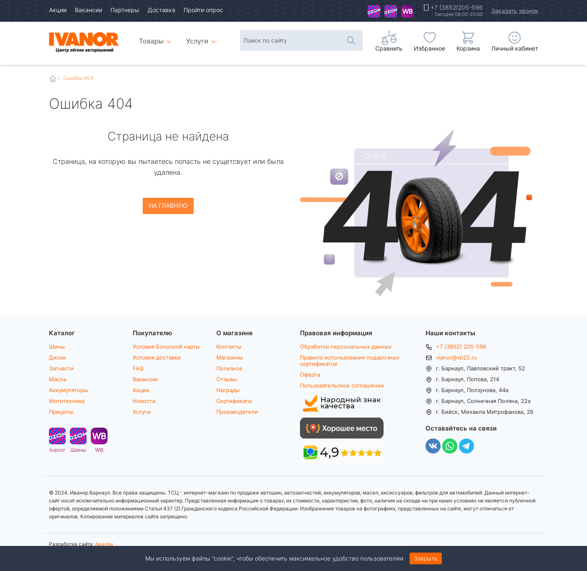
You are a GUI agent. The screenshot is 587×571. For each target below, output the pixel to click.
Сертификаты (234, 401)
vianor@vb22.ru (456, 357)
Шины (390, 11)
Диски (57, 357)
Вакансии (88, 10)
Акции (58, 10)
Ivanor (374, 11)
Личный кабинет (514, 48)
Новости (144, 401)
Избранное (429, 48)
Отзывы (226, 379)
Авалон (104, 543)
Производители (237, 411)
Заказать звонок (514, 11)
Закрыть (426, 558)
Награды (228, 390)
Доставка (161, 10)
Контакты (228, 346)
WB (407, 11)
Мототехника (67, 401)
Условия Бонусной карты (166, 346)
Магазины (229, 357)
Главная (52, 78)
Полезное (229, 368)
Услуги (142, 411)
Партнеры (124, 10)
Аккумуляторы (68, 390)
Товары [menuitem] (156, 37)
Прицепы (61, 411)
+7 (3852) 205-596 (461, 346)
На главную (168, 205)
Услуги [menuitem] (197, 40)
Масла (57, 379)
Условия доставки (157, 357)
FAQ (138, 368)
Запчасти (61, 368)
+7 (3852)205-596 (457, 7)
